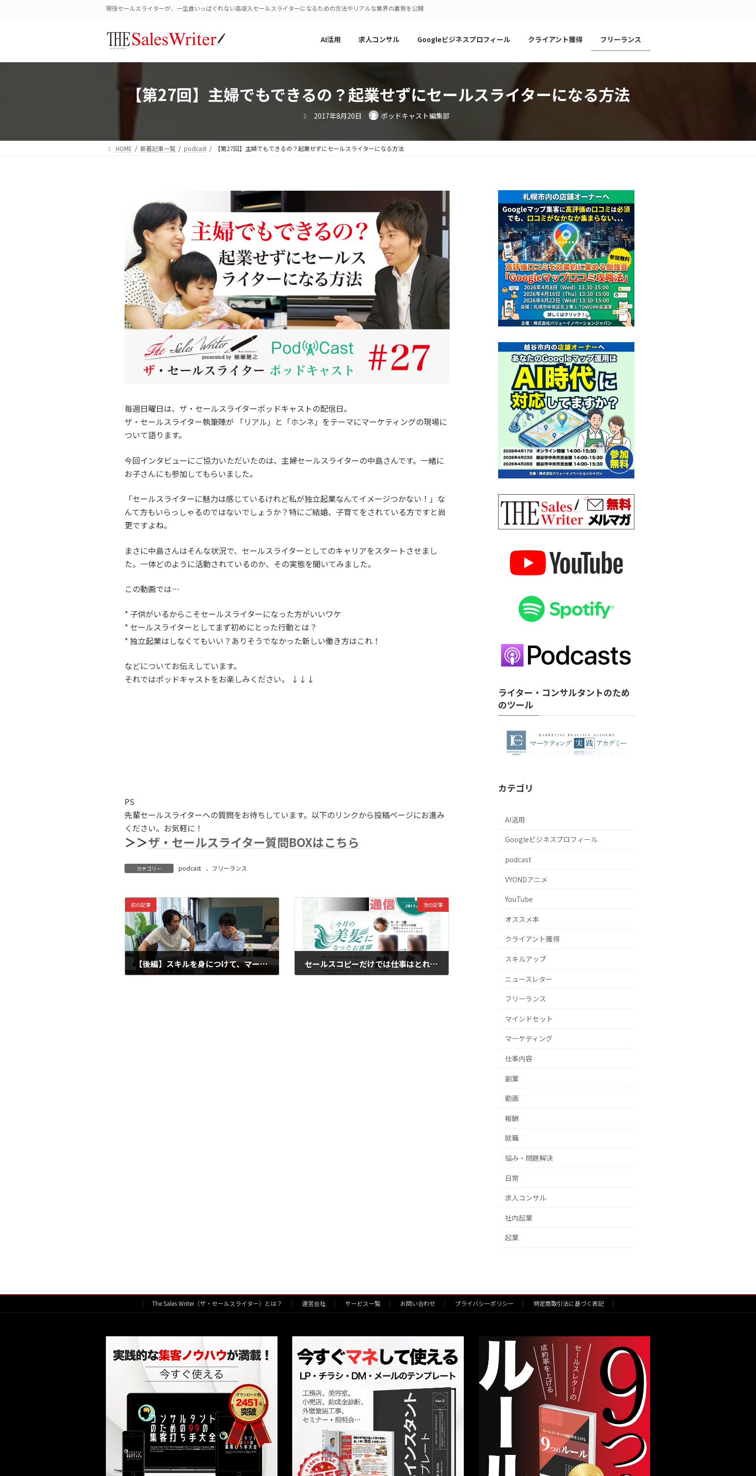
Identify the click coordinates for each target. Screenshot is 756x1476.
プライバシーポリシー (484, 1303)
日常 (512, 1178)
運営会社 (314, 1303)
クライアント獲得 (532, 939)
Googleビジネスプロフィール (551, 840)
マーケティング (529, 1039)
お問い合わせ (417, 1303)
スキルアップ (525, 959)
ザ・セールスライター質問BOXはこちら (253, 842)
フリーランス (229, 868)
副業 (512, 1078)
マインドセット (529, 1019)
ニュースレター (529, 979)
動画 (512, 1098)
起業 (512, 1238)
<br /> (198, 734)
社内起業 (518, 1218)
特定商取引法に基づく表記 (568, 1303)
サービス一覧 (362, 1303)
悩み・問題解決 (529, 1158)
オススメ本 (522, 919)
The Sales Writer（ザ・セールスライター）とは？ (217, 1303)
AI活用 (515, 820)
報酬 (512, 1118)
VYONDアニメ (526, 879)
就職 (512, 1138)
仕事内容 (518, 1058)
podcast (189, 868)
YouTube (519, 899)
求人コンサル (525, 1197)
